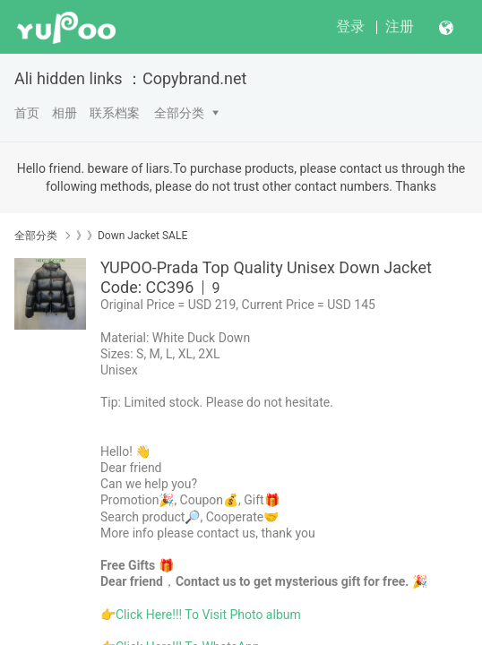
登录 (350, 26)
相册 (64, 113)
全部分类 (179, 113)
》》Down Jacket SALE (131, 235)
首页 (26, 113)
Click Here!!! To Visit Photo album (208, 614)
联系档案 (115, 113)
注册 (399, 26)
